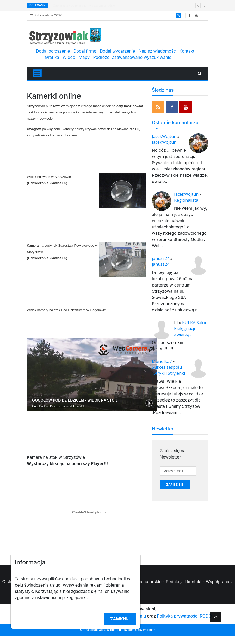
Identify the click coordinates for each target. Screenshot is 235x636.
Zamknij (120, 618)
